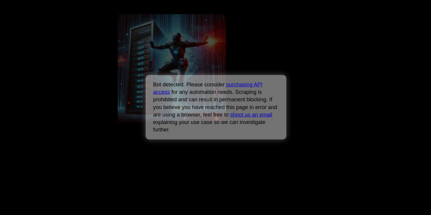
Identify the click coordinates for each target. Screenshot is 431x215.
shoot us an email (251, 115)
